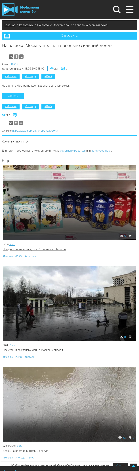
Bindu (14, 64)
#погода (30, 76)
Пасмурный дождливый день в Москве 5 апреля (33, 350)
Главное (10, 25)
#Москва (10, 76)
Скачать (13, 95)
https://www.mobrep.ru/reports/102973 (35, 130)
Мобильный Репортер (20, 9)
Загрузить (69, 35)
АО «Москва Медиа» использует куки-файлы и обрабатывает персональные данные (60, 465)
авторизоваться (101, 150)
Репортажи (26, 25)
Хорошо (120, 465)
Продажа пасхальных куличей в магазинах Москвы (34, 249)
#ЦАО (18, 356)
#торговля (31, 256)
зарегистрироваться (73, 150)
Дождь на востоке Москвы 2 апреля (25, 450)
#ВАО (48, 76)
